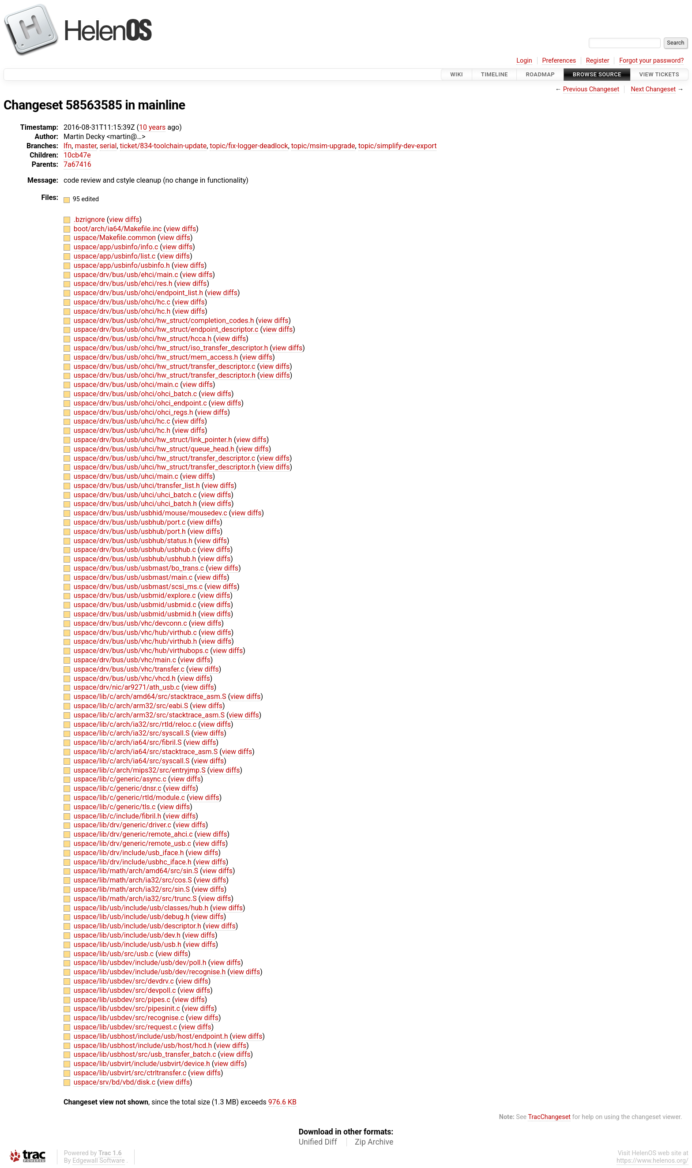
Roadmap (540, 74)
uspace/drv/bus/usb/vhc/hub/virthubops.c (142, 650)
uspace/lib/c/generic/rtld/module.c (130, 797)
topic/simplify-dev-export (397, 146)
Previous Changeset (591, 89)
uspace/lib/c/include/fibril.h (118, 816)
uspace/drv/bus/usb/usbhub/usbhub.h (136, 559)
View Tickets (659, 74)
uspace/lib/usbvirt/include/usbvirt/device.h (143, 1063)
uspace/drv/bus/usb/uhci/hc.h (123, 430)
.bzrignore (90, 219)
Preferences (559, 60)
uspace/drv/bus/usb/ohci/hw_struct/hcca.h (144, 338)
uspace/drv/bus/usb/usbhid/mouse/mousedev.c (151, 513)
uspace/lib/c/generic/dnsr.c (118, 788)
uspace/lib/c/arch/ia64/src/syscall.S (133, 761)
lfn (67, 146)
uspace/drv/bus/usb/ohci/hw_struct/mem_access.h (157, 357)
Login (524, 60)
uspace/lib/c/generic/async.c (121, 779)
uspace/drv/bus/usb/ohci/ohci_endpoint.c (141, 403)
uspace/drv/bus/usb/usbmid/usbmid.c (136, 605)
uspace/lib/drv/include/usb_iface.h (130, 853)
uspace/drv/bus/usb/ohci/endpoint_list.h (139, 293)
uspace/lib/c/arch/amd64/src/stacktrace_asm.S (151, 696)
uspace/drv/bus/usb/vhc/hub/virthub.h (136, 641)
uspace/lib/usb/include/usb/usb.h (128, 944)
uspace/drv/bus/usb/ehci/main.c (127, 274)
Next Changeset (653, 89)
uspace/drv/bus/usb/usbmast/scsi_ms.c (139, 586)
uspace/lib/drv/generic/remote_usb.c (133, 843)
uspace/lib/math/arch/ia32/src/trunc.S (136, 898)
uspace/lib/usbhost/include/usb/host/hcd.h (144, 1045)
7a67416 (77, 164)
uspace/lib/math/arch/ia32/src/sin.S (133, 889)
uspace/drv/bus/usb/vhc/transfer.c (130, 669)
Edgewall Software (98, 1160)
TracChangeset (549, 1117)
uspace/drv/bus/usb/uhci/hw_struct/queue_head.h (155, 449)
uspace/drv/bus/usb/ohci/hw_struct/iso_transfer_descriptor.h (172, 348)
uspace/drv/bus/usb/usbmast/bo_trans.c (140, 568)
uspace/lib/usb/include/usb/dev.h (128, 935)
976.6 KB (282, 1102)
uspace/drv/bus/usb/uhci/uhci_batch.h (136, 503)
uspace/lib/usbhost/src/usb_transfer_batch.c (146, 1054)
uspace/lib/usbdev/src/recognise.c (130, 1018)
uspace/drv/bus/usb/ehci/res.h (124, 283)
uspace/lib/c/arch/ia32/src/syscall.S (133, 733)
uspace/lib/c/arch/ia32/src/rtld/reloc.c (136, 724)
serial (108, 146)
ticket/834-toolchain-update (163, 146)
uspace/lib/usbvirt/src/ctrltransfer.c (131, 1073)
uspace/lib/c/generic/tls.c (116, 807)
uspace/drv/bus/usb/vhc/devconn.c (131, 623)
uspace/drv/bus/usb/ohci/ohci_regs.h (134, 412)
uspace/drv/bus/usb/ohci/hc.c (123, 302)
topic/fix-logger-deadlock (249, 146)
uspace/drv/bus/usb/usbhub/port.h (131, 531)
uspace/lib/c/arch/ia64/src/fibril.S (129, 742)
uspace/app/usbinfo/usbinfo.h (123, 265)
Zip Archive (374, 1142)
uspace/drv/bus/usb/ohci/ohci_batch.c (136, 394)
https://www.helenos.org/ (652, 1160)
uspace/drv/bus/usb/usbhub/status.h (134, 541)
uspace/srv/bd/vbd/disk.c (115, 1082)
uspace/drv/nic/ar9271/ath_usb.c (127, 687)
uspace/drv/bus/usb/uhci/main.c (127, 476)
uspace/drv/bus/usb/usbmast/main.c (134, 577)
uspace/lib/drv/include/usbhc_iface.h (133, 862)
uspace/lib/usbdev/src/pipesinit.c (128, 1008)
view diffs (124, 219)
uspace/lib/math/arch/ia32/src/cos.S (134, 880)
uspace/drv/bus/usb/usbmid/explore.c (136, 595)
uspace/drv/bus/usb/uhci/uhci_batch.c (136, 495)
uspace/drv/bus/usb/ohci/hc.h (123, 311)
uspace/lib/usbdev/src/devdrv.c (125, 981)
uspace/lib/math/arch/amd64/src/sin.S (137, 871)
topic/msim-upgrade (323, 146)
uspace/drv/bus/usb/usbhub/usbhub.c (136, 549)
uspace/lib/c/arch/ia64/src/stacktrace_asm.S (147, 751)
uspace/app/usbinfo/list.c (115, 256)
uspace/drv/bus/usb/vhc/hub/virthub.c (136, 632)
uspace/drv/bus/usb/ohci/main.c (127, 384)
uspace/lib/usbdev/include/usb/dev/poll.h (141, 962)
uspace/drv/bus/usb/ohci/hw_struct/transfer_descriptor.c (165, 366)
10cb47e (77, 155)
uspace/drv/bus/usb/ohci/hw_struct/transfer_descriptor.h (165, 375)
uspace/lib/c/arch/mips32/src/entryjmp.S (140, 770)
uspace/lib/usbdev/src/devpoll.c (126, 990)
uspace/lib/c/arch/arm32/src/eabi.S (132, 706)
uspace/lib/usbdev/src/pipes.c (123, 999)
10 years (152, 127)
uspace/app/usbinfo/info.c (117, 247)
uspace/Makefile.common (116, 237)
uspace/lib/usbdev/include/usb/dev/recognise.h (150, 972)
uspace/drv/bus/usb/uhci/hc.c (123, 421)
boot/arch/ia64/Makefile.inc (119, 229)
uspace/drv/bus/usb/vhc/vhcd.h (125, 678)
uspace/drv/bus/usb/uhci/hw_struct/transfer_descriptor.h (165, 467)
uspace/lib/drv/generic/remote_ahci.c (134, 834)
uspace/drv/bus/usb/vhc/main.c (126, 660)
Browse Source (597, 74)
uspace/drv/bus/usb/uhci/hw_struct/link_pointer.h (154, 440)
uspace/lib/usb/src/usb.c (114, 954)
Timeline (494, 74)
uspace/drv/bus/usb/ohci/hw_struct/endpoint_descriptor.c (167, 329)
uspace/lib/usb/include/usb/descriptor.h (138, 926)
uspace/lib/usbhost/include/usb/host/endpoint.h (152, 1036)
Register (597, 60)
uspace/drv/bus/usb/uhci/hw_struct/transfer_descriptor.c (165, 458)
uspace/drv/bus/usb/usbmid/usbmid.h (136, 614)
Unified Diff (318, 1142)
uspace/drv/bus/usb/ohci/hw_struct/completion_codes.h (165, 320)
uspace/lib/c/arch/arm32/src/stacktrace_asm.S (150, 715)
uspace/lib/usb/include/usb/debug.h (132, 917)
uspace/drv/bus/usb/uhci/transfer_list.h (138, 485)
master (85, 146)
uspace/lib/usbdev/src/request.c (126, 1027)
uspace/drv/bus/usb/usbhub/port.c (131, 522)
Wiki (456, 74)
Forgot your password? (651, 60)
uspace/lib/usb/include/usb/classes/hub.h (142, 908)
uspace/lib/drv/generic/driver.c (123, 825)
